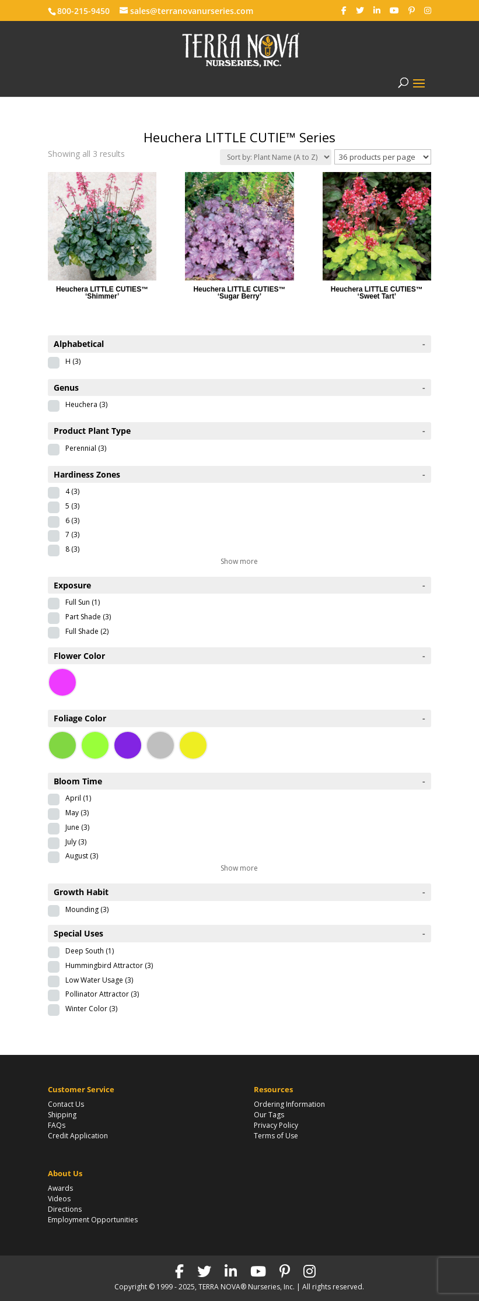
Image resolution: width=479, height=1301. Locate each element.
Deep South (89, 951)
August (81, 856)
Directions (65, 1209)
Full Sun (82, 602)
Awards (60, 1188)
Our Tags (269, 1115)
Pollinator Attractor (102, 994)
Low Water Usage (99, 980)
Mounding (87, 909)
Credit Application (78, 1136)
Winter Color (91, 1009)
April (78, 798)
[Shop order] (275, 157)
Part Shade (88, 617)
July (75, 842)
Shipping (62, 1115)
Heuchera (86, 404)
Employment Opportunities (93, 1220)
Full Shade (87, 631)
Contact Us (66, 1104)
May (77, 813)
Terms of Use (276, 1136)
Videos (59, 1199)
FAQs (56, 1125)
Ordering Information (289, 1104)
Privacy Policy (276, 1125)
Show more (239, 561)
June (77, 827)
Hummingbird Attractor (109, 965)
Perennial (85, 448)
